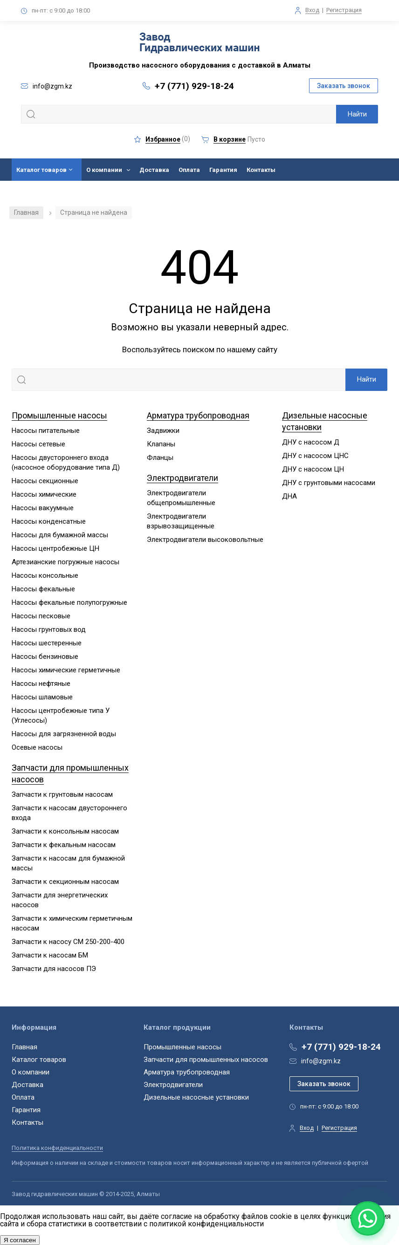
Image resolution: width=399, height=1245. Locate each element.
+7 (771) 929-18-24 (194, 86)
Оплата (189, 169)
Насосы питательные (46, 430)
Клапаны (161, 444)
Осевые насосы (37, 747)
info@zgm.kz (321, 1061)
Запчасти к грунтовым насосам (62, 794)
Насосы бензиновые (45, 656)
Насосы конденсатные (49, 521)
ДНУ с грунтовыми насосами (328, 483)
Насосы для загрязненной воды (64, 734)
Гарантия (223, 169)
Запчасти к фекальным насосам (64, 845)
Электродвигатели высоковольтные (205, 539)
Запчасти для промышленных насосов (206, 1059)
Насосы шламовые (42, 697)
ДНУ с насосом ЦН (313, 469)
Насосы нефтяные (41, 683)
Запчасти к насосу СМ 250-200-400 (68, 941)
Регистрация (344, 10)
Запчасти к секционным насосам (65, 881)
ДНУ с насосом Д (310, 442)
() (162, 139)
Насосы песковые (41, 616)
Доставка (154, 169)
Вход (312, 10)
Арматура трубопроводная (198, 415)
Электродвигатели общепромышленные (181, 498)
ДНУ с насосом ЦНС (315, 455)
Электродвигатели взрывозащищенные (180, 521)
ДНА (289, 496)
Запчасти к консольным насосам (65, 831)
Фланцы (160, 457)
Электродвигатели (182, 478)
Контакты (261, 169)
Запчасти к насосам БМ (50, 955)
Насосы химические (44, 494)
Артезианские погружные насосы (65, 562)
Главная (26, 212)
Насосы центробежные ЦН (55, 548)
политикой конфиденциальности (206, 1223)
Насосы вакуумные (43, 508)
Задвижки (163, 430)
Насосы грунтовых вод (49, 629)
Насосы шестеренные (47, 643)
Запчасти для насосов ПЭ (54, 969)
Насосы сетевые (38, 444)
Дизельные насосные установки (196, 1097)
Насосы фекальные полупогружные (69, 602)
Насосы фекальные (43, 589)
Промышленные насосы (59, 415)
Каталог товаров (41, 169)
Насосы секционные (45, 481)
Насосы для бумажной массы (60, 535)
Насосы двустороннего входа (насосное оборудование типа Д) (66, 462)
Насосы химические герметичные (66, 670)
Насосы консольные (45, 575)
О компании (104, 169)
